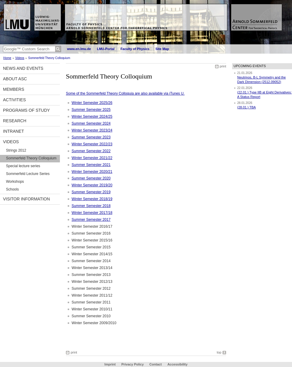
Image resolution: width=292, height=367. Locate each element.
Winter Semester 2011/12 (92, 295)
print (223, 66)
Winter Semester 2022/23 (92, 144)
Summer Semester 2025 (91, 110)
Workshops (15, 181)
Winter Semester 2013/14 (92, 268)
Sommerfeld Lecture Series (27, 174)
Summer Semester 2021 (91, 165)
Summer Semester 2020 (91, 178)
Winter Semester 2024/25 (92, 116)
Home (7, 58)
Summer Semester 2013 (91, 275)
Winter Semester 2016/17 (92, 226)
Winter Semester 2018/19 (92, 199)
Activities (14, 99)
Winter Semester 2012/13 (92, 282)
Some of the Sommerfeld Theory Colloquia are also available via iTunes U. (125, 93)
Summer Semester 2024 (91, 123)
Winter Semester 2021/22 (92, 158)
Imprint (110, 364)
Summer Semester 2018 (91, 206)
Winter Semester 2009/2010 (94, 323)
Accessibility (177, 364)
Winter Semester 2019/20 (92, 185)
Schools (12, 189)
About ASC (15, 78)
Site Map (162, 49)
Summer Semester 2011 (91, 302)
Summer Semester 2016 (91, 233)
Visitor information (26, 199)
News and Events (23, 68)
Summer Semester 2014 (91, 261)
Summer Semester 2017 (91, 220)
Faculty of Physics (134, 49)
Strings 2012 (16, 150)
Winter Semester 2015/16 (92, 240)
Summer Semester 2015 (91, 247)
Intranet (13, 131)
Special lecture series (23, 166)
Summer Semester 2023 (91, 137)
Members (13, 89)
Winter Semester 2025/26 (92, 103)
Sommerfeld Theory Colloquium (31, 158)
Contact (155, 364)
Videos (19, 58)
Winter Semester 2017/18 (92, 213)
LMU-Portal (106, 49)
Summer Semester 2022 (91, 151)
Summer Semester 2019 (91, 192)
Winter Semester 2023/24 (92, 130)
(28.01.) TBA (246, 107)
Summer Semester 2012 (91, 288)
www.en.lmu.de (79, 49)
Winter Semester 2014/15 (92, 254)
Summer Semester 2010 (91, 316)
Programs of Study (26, 110)
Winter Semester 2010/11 (92, 309)
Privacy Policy (132, 364)
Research (14, 120)
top (219, 352)
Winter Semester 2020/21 (92, 172)
